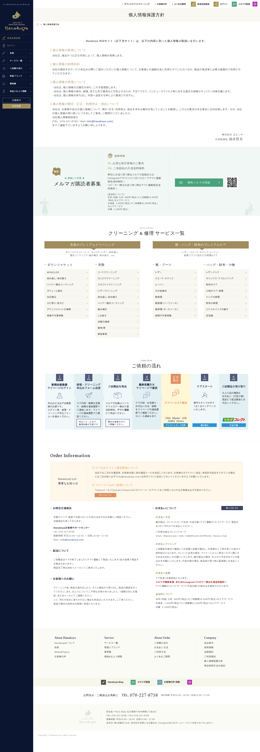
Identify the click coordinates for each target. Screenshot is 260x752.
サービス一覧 (111, 643)
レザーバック (212, 272)
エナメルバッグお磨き (217, 309)
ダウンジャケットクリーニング (137, 4)
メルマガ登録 (241, 4)
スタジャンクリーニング (110, 284)
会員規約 (209, 652)
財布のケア (212, 284)
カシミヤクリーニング (108, 278)
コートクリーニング (107, 272)
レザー (158, 272)
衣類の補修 (104, 322)
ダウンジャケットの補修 (59, 309)
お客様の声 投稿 (168, 682)
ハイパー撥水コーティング (60, 284)
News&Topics (61, 652)
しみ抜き (102, 315)
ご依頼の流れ (161, 643)
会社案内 (209, 643)
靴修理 (158, 297)
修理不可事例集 (163, 315)
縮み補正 (102, 309)
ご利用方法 (160, 652)
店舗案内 (16, 100)
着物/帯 (102, 328)
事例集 (107, 652)
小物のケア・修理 (215, 291)
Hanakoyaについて (64, 643)
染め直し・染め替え (56, 278)
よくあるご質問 (162, 656)
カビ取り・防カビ (55, 303)
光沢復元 (51, 297)
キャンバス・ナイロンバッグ (220, 278)
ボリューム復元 (54, 291)
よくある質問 (180, 4)
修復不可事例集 (55, 315)
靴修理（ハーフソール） (166, 303)
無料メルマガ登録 (199, 182)
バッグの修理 (213, 297)
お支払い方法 (161, 647)
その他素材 (161, 291)
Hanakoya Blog (112, 682)
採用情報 (16, 106)
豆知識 (209, 315)
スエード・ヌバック (164, 278)
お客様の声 (162, 4)
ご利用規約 (210, 656)
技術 (56, 647)
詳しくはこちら (105, 495)
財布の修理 (212, 303)
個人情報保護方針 (213, 661)
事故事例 (102, 334)
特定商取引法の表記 (214, 666)
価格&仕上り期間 (113, 656)
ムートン (159, 284)
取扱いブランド (112, 647)
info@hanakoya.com (99, 121)
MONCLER (53, 272)
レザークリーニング (108, 291)
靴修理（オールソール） (166, 309)
